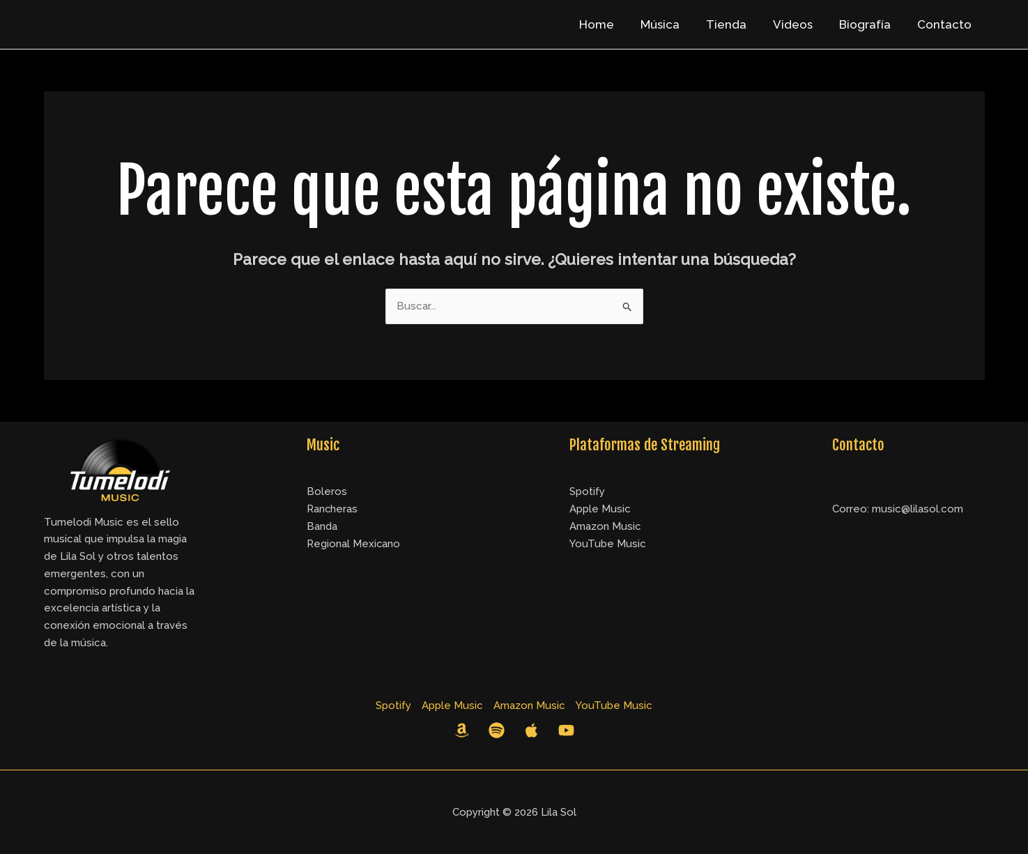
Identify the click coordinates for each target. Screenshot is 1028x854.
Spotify (587, 491)
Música (672, 24)
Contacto (946, 24)
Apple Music (600, 509)
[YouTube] (566, 730)
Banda (322, 526)
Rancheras (332, 509)
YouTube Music (607, 543)
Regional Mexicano (354, 543)
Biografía (869, 24)
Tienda (736, 24)
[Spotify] (497, 730)
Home (611, 24)
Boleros (327, 491)
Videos (800, 24)
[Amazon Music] (462, 730)
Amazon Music (605, 526)
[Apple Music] (531, 730)
